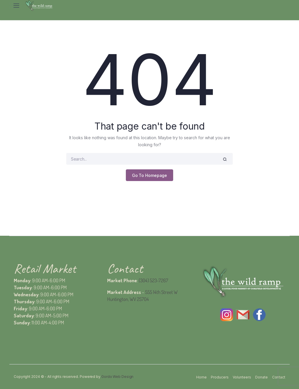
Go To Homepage (149, 175)
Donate (261, 377)
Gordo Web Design (117, 376)
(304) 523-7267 (153, 280)
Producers (219, 377)
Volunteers (242, 377)
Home (201, 377)
